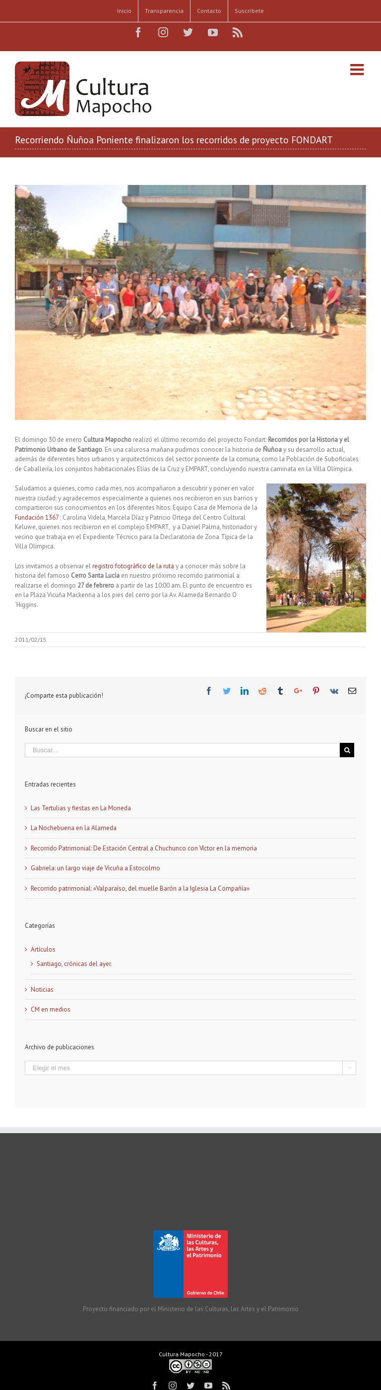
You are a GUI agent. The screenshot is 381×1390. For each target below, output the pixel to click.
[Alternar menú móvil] (358, 69)
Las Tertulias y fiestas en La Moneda (81, 808)
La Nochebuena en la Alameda (74, 828)
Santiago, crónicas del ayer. (74, 964)
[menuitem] (124, 11)
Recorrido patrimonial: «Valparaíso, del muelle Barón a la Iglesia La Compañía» (140, 888)
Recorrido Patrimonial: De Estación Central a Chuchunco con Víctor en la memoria (144, 848)
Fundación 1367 (37, 517)
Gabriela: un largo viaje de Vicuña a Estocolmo (95, 868)
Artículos (43, 949)
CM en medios (50, 1009)
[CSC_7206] (190, 302)
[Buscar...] (182, 750)
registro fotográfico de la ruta (134, 566)
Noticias (42, 989)
